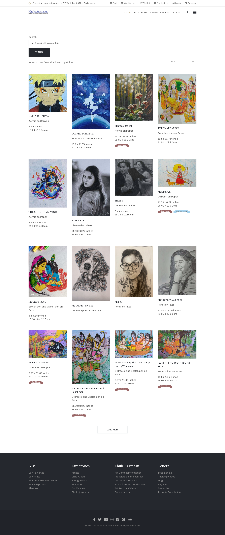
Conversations (123, 492)
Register (190, 3)
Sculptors (77, 484)
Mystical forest (123, 125)
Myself (118, 301)
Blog (160, 480)
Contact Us (161, 3)
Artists (75, 472)
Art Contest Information (128, 472)
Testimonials (165, 472)
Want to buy (128, 3)
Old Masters (78, 488)
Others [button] (176, 12)
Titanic (119, 200)
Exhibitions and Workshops (130, 484)
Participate (89, 3)
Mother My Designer (170, 299)
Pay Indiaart (164, 488)
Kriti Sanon (78, 220)
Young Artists (79, 480)
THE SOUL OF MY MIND (43, 212)
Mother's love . (37, 301)
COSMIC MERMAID (83, 133)
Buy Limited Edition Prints (43, 480)
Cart (113, 3)
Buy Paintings (36, 472)
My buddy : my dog (82, 305)
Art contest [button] (140, 12)
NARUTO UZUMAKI (40, 116)
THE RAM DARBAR (168, 128)
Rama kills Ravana (39, 362)
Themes (33, 488)
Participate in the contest (129, 476)
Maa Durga (164, 191)
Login (176, 3)
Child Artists (78, 476)
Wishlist (144, 3)
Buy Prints (34, 476)
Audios (162, 476)
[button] (188, 12)
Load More (113, 429)
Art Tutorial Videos (125, 488)
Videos (171, 476)
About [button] (127, 12)
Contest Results (159, 12)
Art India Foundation (169, 492)
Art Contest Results (126, 480)
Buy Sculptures (37, 484)
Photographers (80, 492)
